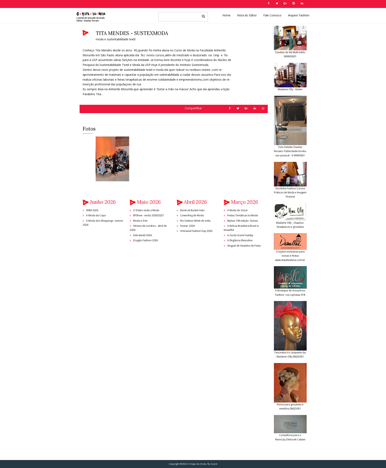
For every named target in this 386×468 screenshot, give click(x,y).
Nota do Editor (247, 15)
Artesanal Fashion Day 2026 (196, 231)
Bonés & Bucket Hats (192, 210)
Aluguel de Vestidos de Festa (244, 245)
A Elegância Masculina (239, 240)
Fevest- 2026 (187, 226)
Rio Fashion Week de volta (195, 220)
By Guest (212, 463)
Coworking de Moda (192, 215)
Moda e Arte (140, 220)
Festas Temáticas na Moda (242, 215)
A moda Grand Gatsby (240, 235)
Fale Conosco (272, 15)
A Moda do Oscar (237, 210)
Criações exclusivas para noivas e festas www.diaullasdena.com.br (290, 250)
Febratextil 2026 (142, 235)
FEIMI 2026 (92, 210)
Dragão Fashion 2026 (145, 240)
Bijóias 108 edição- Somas (242, 220)
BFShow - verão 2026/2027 (148, 215)
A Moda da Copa (96, 215)
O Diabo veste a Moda (146, 210)
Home (226, 15)
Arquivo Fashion (298, 15)
